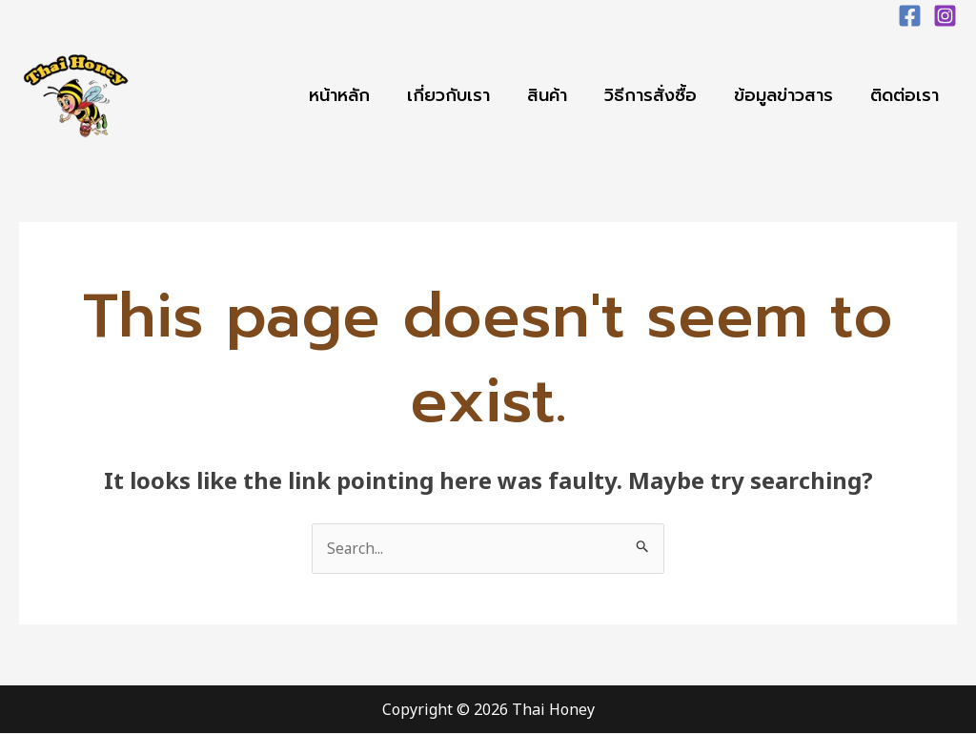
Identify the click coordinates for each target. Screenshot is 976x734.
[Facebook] (910, 16)
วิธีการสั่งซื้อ (657, 95)
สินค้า (557, 95)
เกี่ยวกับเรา (460, 95)
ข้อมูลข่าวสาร (787, 95)
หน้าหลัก (354, 95)
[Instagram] (945, 16)
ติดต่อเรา (905, 95)
